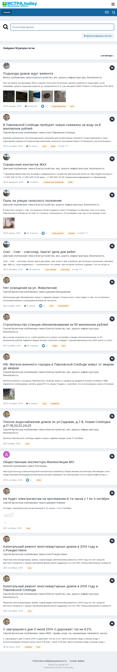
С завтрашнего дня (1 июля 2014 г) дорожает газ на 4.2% (47, 629)
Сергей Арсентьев (13, 132)
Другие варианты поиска (97, 36)
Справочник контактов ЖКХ (25, 164)
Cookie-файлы (77, 661)
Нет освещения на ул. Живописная (30, 288)
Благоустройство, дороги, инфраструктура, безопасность (67, 204)
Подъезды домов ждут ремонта (28, 73)
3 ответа (31, 146)
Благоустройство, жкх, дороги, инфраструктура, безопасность (67, 77)
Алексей (7, 466)
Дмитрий (8, 168)
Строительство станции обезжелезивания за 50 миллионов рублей (55, 324)
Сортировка (107, 56)
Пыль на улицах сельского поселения (32, 200)
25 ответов (31, 345)
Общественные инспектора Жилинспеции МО (38, 462)
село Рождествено (56, 554)
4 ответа (32, 182)
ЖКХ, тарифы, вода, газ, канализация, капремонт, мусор (76, 633)
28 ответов (33, 269)
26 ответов (31, 233)
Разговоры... (41, 466)
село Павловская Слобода (60, 132)
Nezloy (6, 77)
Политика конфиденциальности (50, 661)
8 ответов (31, 106)
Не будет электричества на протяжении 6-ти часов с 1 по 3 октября (56, 499)
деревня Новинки (55, 502)
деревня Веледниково (58, 291)
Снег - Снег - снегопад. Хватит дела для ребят (39, 252)
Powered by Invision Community (58, 667)
